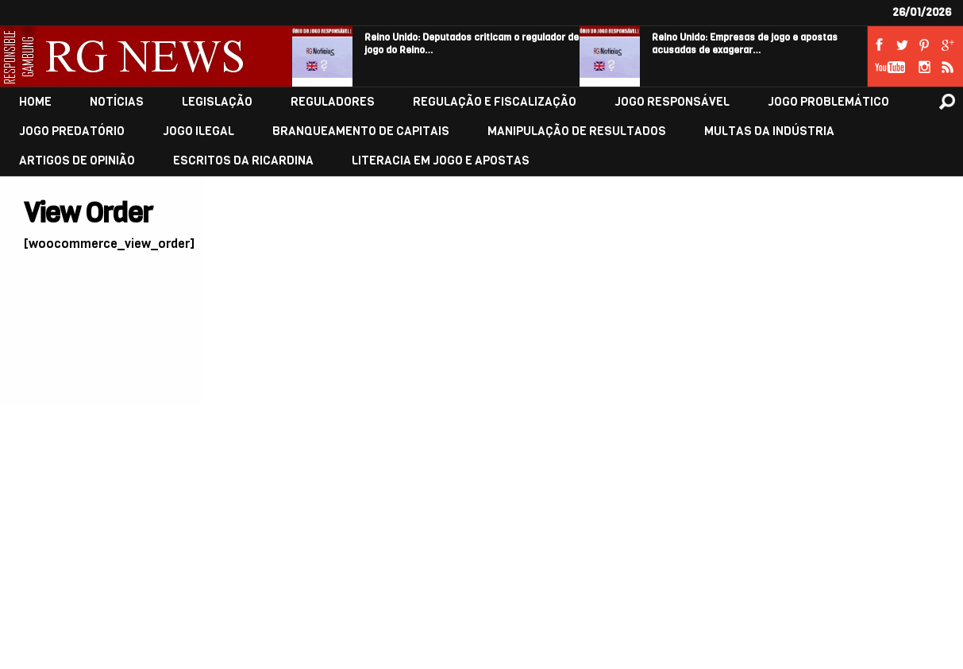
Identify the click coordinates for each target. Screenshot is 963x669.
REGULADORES (333, 102)
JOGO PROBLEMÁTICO (828, 102)
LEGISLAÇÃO (217, 102)
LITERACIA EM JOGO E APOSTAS (441, 161)
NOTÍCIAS (117, 102)
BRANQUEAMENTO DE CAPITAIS (360, 131)
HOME (35, 102)
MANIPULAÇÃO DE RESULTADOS (576, 131)
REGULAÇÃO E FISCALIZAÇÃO (494, 102)
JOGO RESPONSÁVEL (672, 102)
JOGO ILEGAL (198, 131)
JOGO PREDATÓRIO (72, 131)
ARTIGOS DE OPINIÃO (77, 161)
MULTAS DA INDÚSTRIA (769, 131)
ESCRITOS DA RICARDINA (243, 161)
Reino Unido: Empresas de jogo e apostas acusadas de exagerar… (745, 43)
